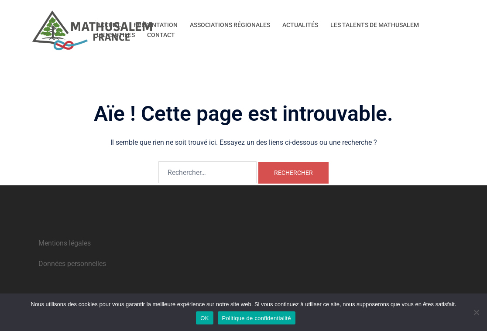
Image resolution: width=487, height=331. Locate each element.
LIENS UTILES (116, 34)
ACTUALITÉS (300, 24)
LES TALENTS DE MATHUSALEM (374, 24)
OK (204, 318)
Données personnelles (72, 263)
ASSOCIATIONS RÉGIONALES (230, 24)
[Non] (476, 312)
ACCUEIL (109, 24)
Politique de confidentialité (256, 318)
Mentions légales (64, 243)
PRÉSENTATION (156, 24)
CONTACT (161, 34)
